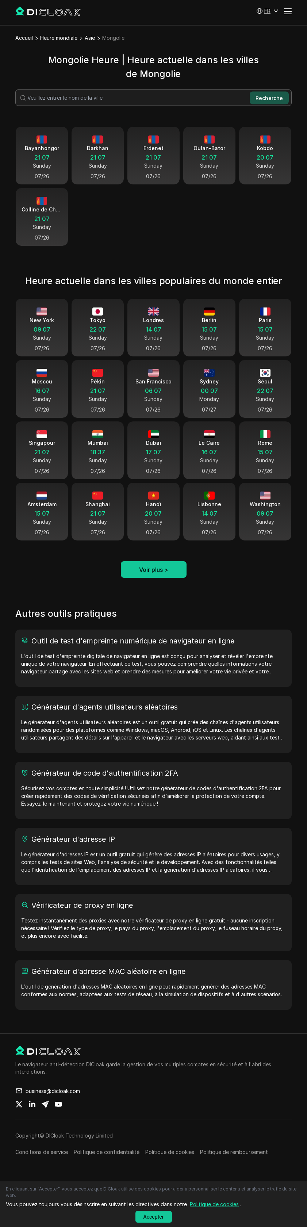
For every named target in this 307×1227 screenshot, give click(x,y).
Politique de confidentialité (106, 1152)
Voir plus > (153, 569)
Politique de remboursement (234, 1152)
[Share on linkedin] (32, 1104)
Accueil (24, 38)
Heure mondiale (58, 38)
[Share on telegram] (45, 1104)
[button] (267, 11)
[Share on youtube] (58, 1104)
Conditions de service (41, 1152)
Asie (90, 38)
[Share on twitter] (19, 1104)
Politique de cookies (169, 1152)
